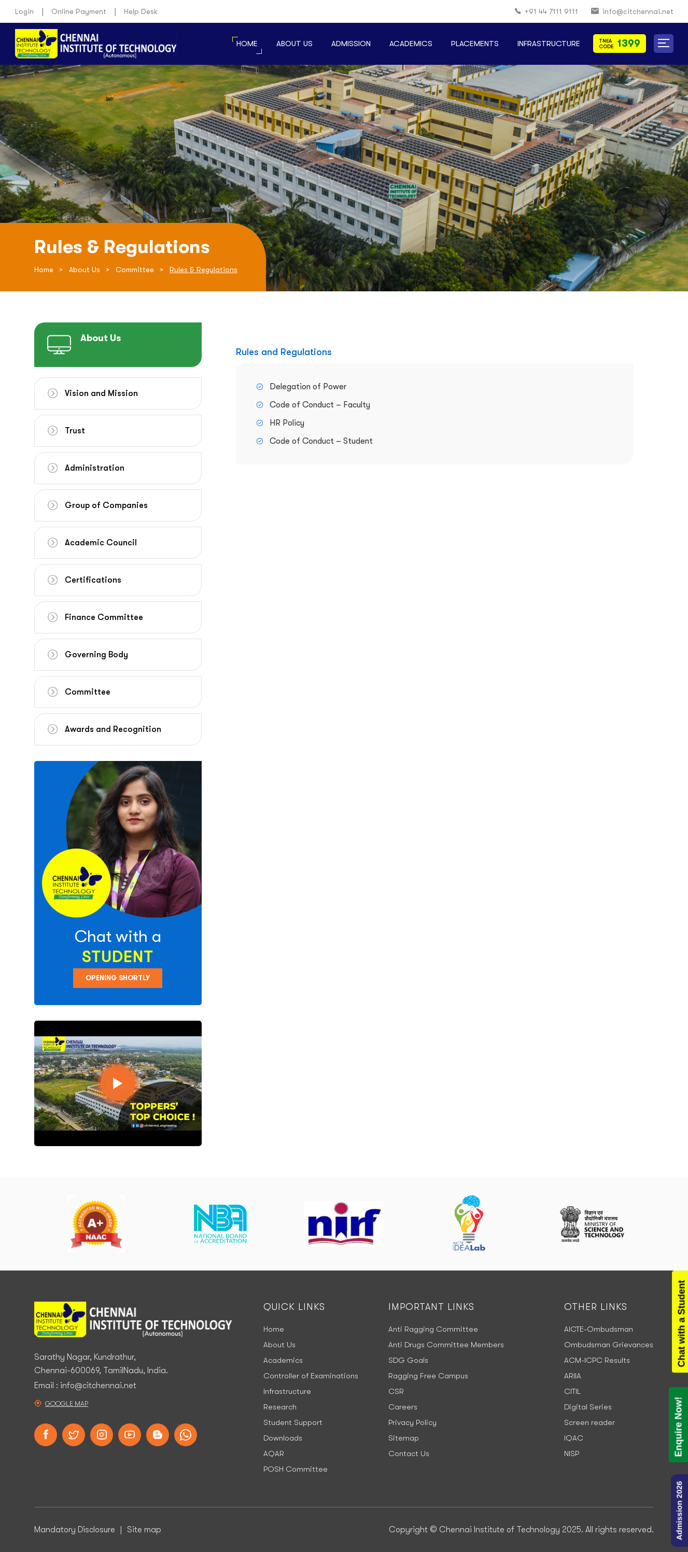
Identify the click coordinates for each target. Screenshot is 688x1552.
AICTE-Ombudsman (598, 1329)
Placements (475, 43)
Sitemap (403, 1438)
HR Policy (287, 423)
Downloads (282, 1438)
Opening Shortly (118, 978)
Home (247, 43)
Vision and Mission (101, 393)
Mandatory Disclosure (74, 1529)
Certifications (93, 580)
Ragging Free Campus (428, 1375)
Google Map (66, 1403)
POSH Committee (295, 1469)
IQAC (573, 1438)
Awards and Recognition (113, 729)
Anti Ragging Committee (433, 1329)
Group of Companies (106, 505)
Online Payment (78, 11)
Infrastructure (548, 43)
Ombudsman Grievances (608, 1344)
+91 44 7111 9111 (546, 11)
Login (24, 11)
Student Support (292, 1422)
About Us (294, 43)
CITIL (572, 1391)
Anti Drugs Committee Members (446, 1344)
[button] (663, 43)
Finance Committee (104, 617)
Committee (135, 269)
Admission (351, 43)
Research (280, 1407)
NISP (571, 1453)
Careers (402, 1407)
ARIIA (572, 1375)
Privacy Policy (412, 1422)
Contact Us (408, 1453)
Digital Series (588, 1407)
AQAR (273, 1453)
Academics (410, 43)
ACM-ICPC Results (597, 1360)
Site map (144, 1529)
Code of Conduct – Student (321, 441)
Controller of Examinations (310, 1375)
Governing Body (96, 654)
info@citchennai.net (632, 11)
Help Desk (141, 11)
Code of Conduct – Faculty (320, 405)
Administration (94, 468)
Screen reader (589, 1422)
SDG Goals (408, 1360)
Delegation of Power (308, 386)
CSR (396, 1391)
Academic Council (101, 542)
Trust (75, 430)
